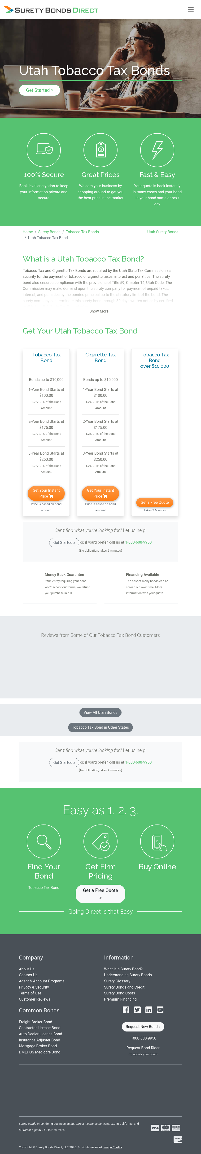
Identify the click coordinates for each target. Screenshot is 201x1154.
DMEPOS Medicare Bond (39, 1052)
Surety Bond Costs (119, 993)
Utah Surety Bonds (162, 232)
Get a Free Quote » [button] (100, 894)
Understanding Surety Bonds (128, 975)
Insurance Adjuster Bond (39, 1040)
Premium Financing (120, 999)
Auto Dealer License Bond (40, 1034)
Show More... (101, 311)
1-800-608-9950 (138, 542)
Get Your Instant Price (46, 493)
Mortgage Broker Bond (38, 1046)
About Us (26, 969)
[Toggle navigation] (190, 9)
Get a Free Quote (155, 502)
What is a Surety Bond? (123, 969)
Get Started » (39, 90)
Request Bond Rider (143, 1048)
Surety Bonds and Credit (124, 987)
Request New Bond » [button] (143, 1026)
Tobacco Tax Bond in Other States (100, 727)
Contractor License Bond (39, 1028)
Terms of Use (30, 993)
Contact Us (28, 975)
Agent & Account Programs (42, 981)
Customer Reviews (34, 999)
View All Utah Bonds (100, 712)
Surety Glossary (117, 981)
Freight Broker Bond (35, 1022)
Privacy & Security (34, 987)
